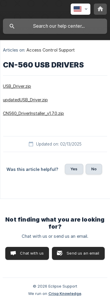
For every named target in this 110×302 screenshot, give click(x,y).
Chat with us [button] (32, 253)
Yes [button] (73, 168)
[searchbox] (55, 26)
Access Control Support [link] (50, 49)
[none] (80, 9)
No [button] (94, 168)
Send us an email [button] (83, 253)
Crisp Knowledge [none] (64, 293)
